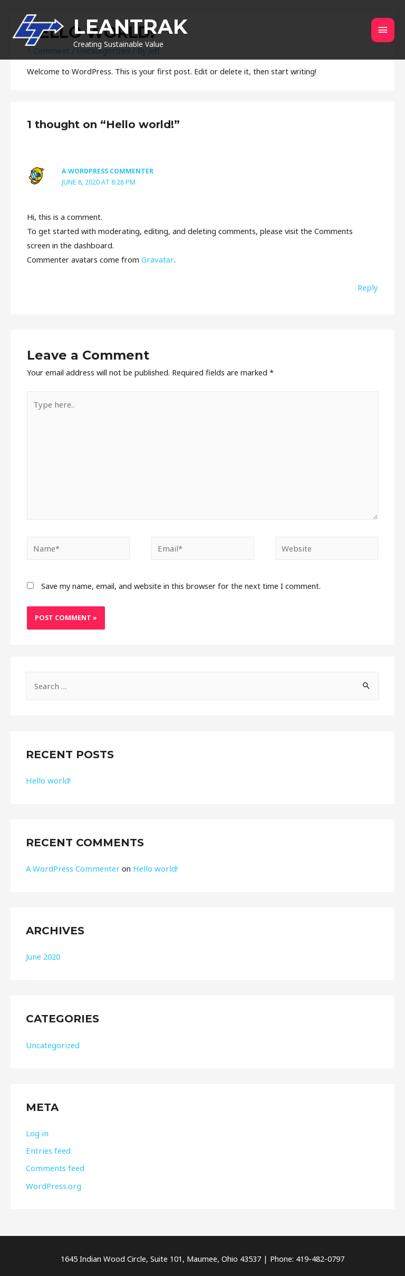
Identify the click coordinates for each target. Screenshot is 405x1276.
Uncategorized (52, 1041)
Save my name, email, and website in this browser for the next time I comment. (181, 582)
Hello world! (47, 777)
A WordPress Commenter (106, 171)
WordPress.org (53, 1181)
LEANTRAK (165, 27)
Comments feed (54, 1163)
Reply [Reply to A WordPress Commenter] (368, 286)
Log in (36, 1129)
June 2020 (43, 953)
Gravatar (156, 258)
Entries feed (47, 1146)
